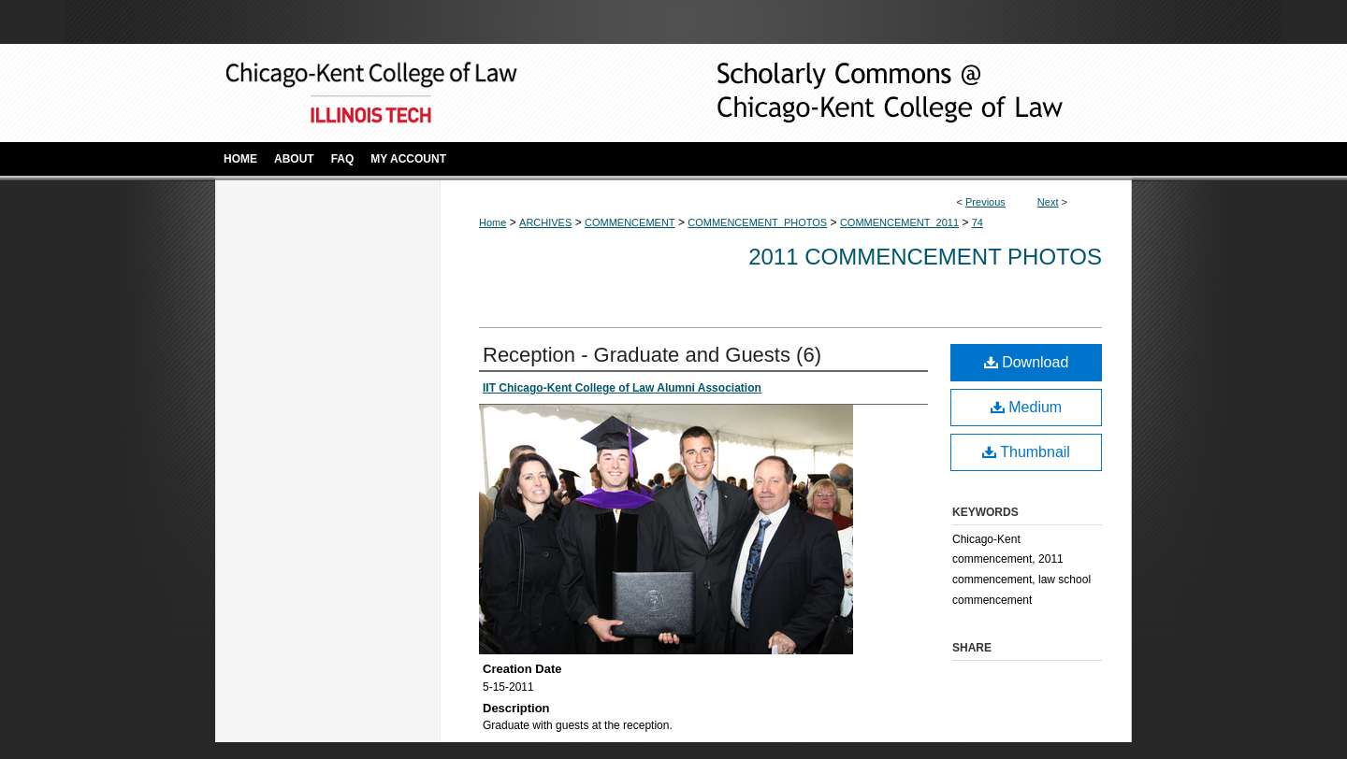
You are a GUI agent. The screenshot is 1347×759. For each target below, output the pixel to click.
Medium (1026, 407)
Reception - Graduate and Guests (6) (652, 354)
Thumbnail (1026, 452)
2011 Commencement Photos (925, 256)
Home (492, 222)
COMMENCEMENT (630, 222)
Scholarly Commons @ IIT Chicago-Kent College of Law (860, 93)
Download (1026, 362)
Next (1048, 202)
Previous (985, 202)
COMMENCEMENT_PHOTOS (757, 222)
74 (977, 222)
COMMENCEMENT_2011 (899, 222)
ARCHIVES (545, 222)
